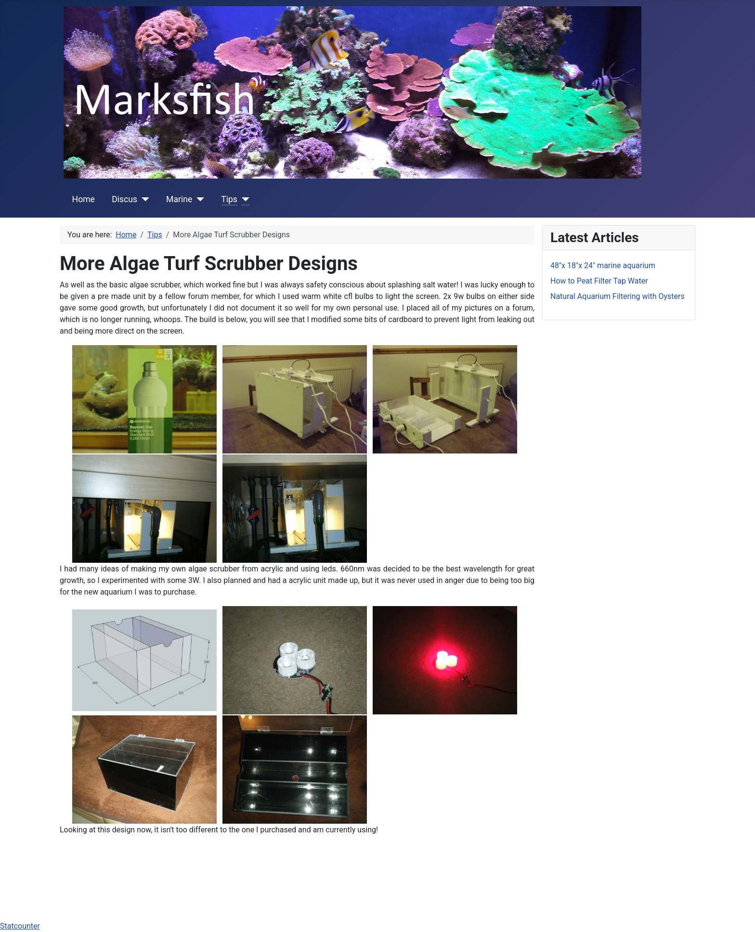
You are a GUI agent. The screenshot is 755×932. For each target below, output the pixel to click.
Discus (124, 199)
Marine (179, 199)
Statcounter (20, 926)
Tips (229, 199)
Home (83, 199)
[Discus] (143, 199)
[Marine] (198, 199)
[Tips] (243, 199)
